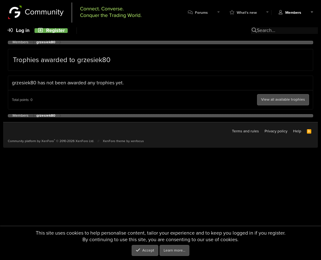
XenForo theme (114, 141)
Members (293, 12)
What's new (247, 12)
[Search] (72, 30)
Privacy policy (276, 131)
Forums (201, 12)
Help (297, 131)
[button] (218, 12)
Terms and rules (245, 131)
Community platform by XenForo (51, 141)
